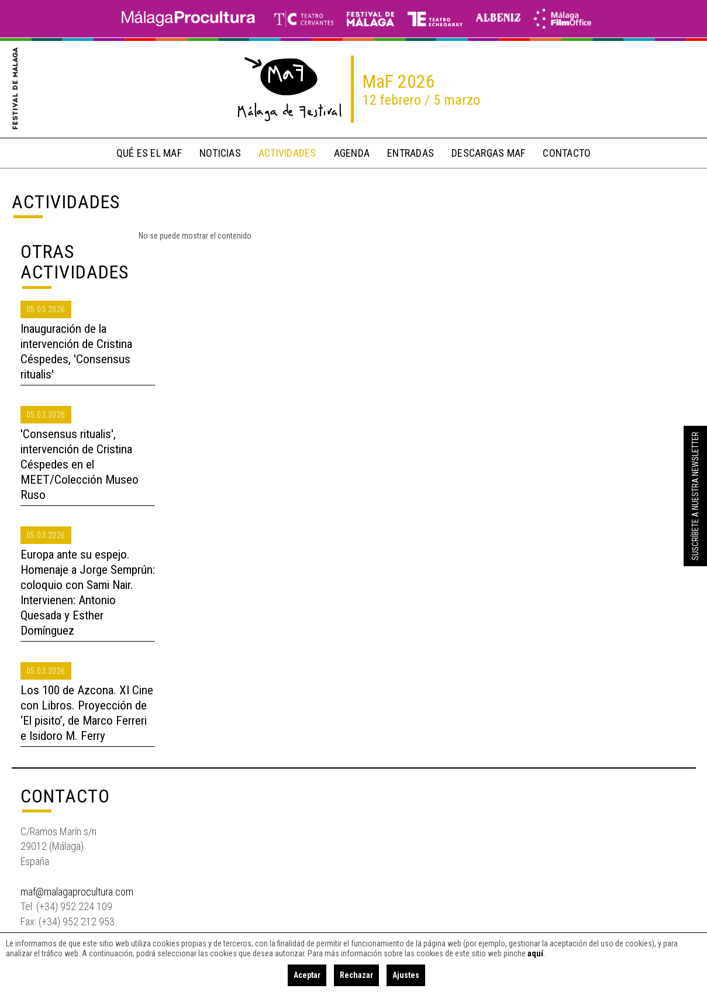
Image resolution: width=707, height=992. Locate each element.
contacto (567, 153)
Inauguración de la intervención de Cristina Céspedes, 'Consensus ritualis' (76, 351)
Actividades (66, 202)
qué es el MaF (149, 153)
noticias (220, 153)
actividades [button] (287, 153)
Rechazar (356, 975)
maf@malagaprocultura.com (76, 892)
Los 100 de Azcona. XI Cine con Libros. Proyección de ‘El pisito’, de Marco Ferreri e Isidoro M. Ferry (86, 713)
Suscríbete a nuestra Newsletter (695, 496)
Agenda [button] (352, 153)
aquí (535, 953)
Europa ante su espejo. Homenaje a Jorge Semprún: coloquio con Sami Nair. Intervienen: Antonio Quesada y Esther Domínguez (87, 592)
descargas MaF (488, 153)
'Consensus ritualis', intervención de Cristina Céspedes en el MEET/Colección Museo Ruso (79, 464)
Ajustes (405, 975)
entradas (410, 153)
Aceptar (307, 975)
